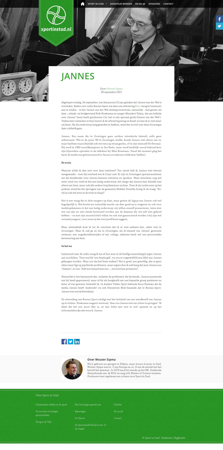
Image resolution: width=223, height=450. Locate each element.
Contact (168, 3)
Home (83, 4)
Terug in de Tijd (43, 421)
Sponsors (154, 3)
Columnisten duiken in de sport (51, 404)
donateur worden (121, 3)
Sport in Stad (96, 3)
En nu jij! (140, 3)
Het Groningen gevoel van (88, 404)
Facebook (64, 341)
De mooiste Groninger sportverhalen (47, 413)
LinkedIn (77, 341)
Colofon (118, 404)
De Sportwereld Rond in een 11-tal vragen (91, 427)
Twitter (70, 341)
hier (138, 106)
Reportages (80, 411)
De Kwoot (80, 418)
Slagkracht (179, 438)
